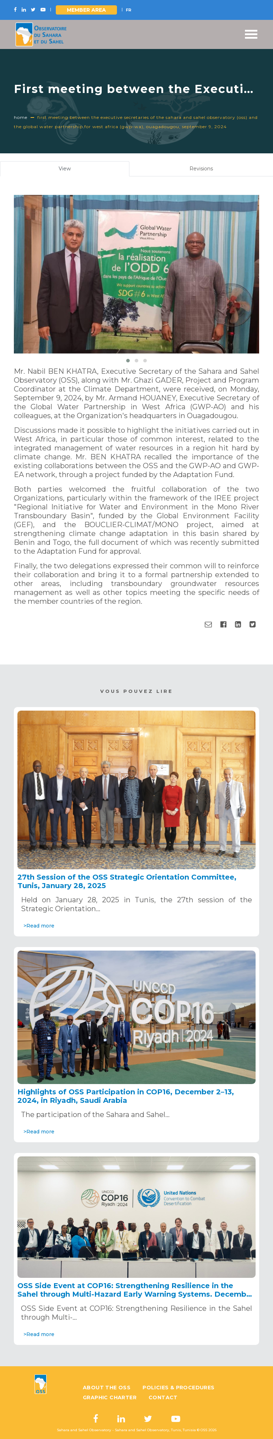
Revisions (201, 168)
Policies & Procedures (178, 1387)
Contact (163, 1397)
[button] (128, 360)
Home (20, 117)
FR (128, 9)
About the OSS (106, 1387)
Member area (86, 10)
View (73, 170)
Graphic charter (109, 1397)
